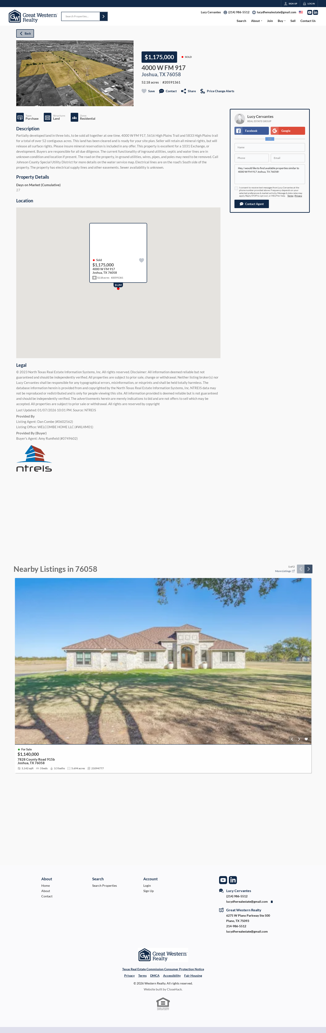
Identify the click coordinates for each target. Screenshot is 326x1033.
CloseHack (174, 989)
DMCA (155, 975)
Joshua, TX (154, 74)
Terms (290, 196)
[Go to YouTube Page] (309, 12)
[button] (103, 16)
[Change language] (301, 12)
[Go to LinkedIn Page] (315, 12)
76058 (173, 74)
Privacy (298, 196)
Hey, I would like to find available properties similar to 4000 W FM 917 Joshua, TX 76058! (269, 174)
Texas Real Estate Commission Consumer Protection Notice (163, 969)
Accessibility (172, 975)
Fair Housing (193, 975)
